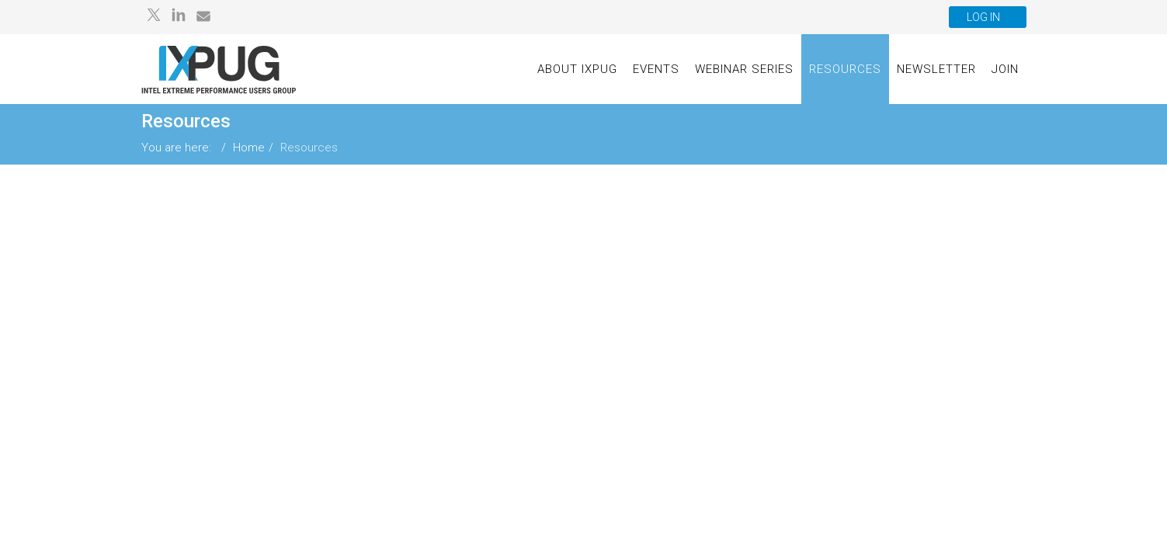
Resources (845, 69)
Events (656, 69)
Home (249, 148)
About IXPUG (577, 69)
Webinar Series (744, 69)
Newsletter (936, 69)
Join (1005, 69)
